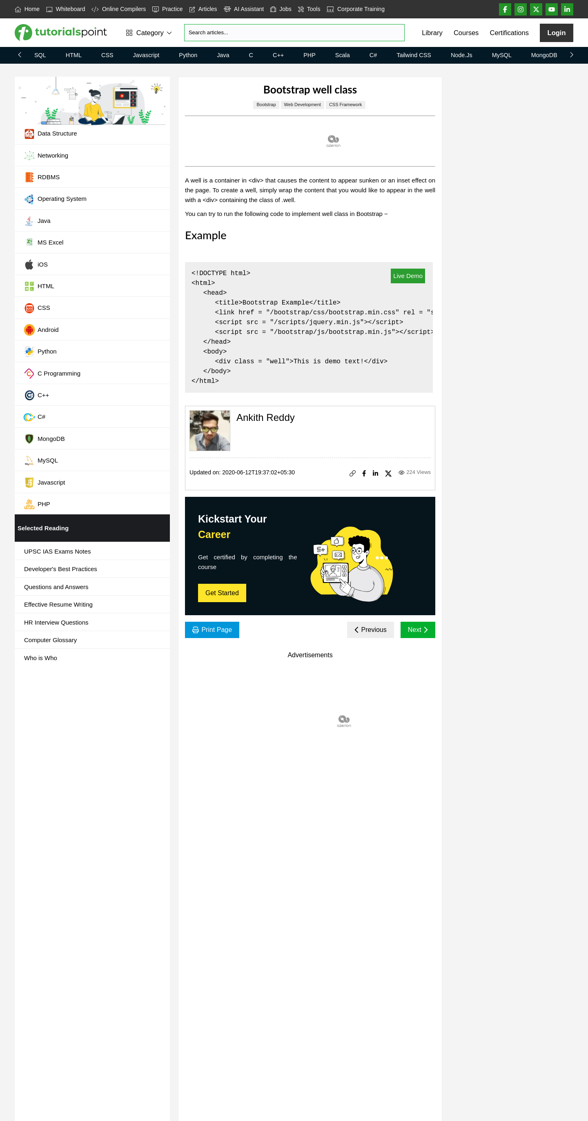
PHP (309, 55)
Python (188, 55)
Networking (45, 155)
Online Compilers (118, 9)
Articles (203, 9)
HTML (74, 55)
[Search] (294, 32)
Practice (167, 9)
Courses (466, 32)
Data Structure (50, 134)
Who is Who (40, 657)
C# (373, 55)
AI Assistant (244, 9)
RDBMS (41, 177)
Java (223, 55)
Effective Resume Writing (58, 604)
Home (27, 9)
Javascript (146, 55)
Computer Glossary (50, 639)
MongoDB (544, 55)
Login (557, 32)
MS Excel (43, 243)
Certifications (509, 32)
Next (418, 629)
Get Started (222, 592)
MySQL (502, 55)
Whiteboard (65, 9)
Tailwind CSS (413, 55)
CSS (107, 55)
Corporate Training (355, 9)
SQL (40, 55)
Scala (342, 55)
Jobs (281, 9)
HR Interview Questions (56, 622)
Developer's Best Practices (60, 568)
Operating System (55, 199)
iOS (35, 264)
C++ (278, 55)
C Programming (51, 373)
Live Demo (408, 275)
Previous (370, 629)
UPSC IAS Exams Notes (57, 551)
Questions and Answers (56, 586)
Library (432, 32)
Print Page (212, 629)
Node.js (461, 55)
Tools (309, 9)
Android (41, 330)
